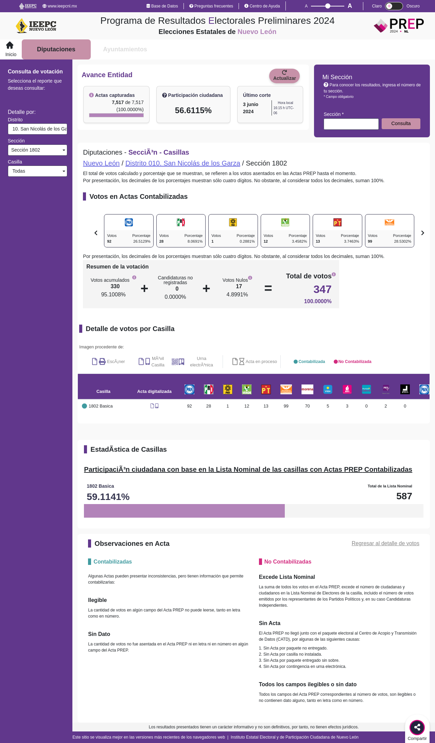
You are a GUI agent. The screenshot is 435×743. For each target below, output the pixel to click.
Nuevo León (101, 163)
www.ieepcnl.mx (59, 6)
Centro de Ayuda (262, 6)
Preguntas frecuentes (211, 6)
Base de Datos (162, 6)
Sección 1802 (25, 150)
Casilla (15, 162)
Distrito (15, 119)
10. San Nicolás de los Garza (38, 129)
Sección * (334, 114)
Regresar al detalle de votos (385, 543)
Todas (17, 171)
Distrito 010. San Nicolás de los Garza (182, 163)
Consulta (401, 123)
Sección (16, 140)
